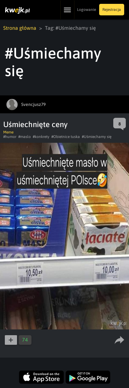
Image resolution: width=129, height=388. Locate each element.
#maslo (24, 136)
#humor (9, 136)
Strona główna (19, 28)
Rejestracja (111, 9)
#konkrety (41, 136)
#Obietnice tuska (65, 136)
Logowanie (86, 9)
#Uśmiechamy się (96, 136)
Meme (8, 132)
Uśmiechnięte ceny (35, 124)
